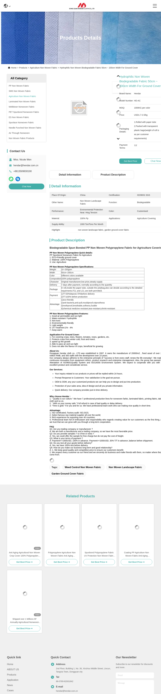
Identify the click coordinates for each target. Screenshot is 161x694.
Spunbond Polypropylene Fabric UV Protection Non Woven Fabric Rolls (99, 554)
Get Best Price (130, 161)
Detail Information (70, 174)
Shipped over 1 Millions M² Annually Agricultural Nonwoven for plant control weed (24, 621)
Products (23, 68)
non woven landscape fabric (125, 467)
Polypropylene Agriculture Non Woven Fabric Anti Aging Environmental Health (62, 554)
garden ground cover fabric (68, 473)
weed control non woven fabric (83, 467)
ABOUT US (13, 669)
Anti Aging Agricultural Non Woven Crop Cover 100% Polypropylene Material (24, 554)
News (10, 685)
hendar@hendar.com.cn (25, 165)
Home (13, 68)
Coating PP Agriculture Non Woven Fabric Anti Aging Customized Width (136, 554)
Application (12, 680)
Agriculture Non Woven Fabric (43, 68)
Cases (10, 690)
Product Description (113, 174)
